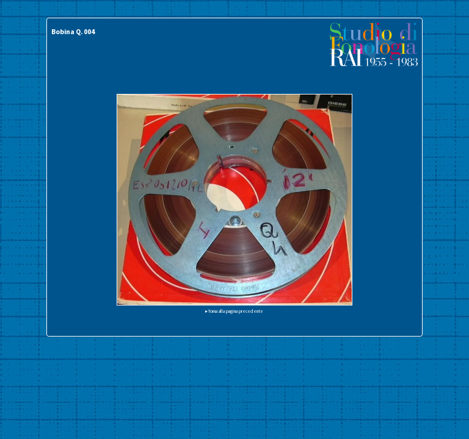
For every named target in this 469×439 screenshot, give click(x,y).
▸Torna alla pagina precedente (234, 311)
